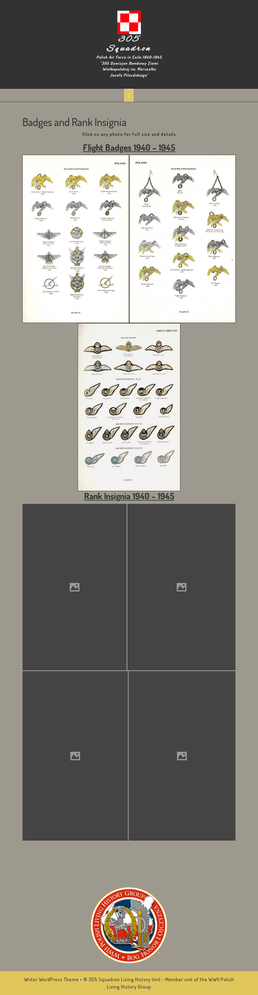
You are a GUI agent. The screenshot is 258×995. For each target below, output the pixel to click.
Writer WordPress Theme (51, 979)
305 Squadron (129, 44)
